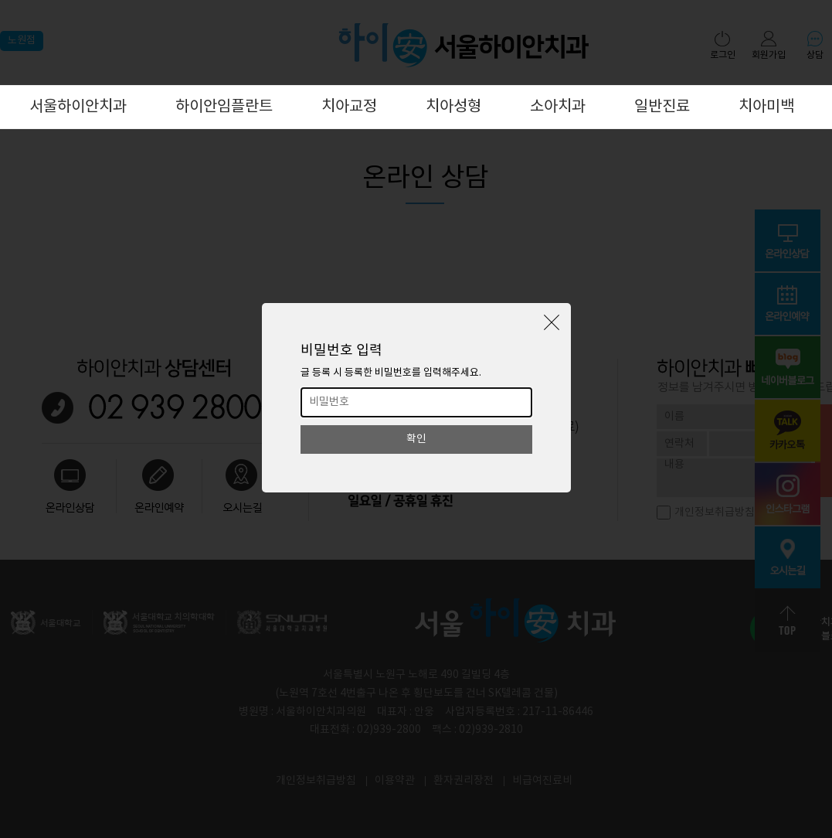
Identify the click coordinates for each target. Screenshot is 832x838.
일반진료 (662, 107)
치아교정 (349, 107)
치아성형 (453, 107)
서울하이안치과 (78, 107)
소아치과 (558, 107)
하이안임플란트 (224, 107)
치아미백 (766, 107)
